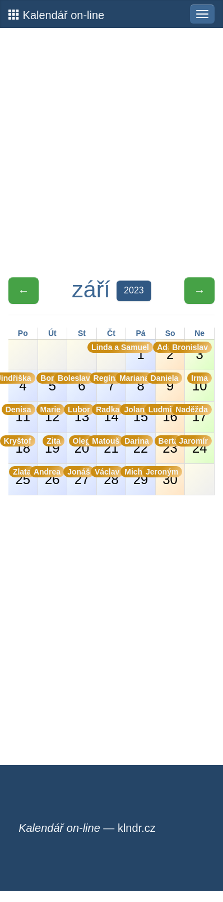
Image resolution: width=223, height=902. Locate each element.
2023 (134, 290)
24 (198, 445)
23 (169, 445)
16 (169, 414)
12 (51, 414)
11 (21, 414)
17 (198, 414)
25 (22, 476)
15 (139, 414)
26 (51, 476)
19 (53, 445)
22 (139, 445)
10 (199, 382)
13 (80, 414)
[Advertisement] (111, 152)
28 (110, 476)
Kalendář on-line (56, 14)
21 (110, 445)
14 (110, 414)
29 (139, 476)
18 (21, 445)
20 (81, 445)
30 (169, 476)
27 (80, 476)
